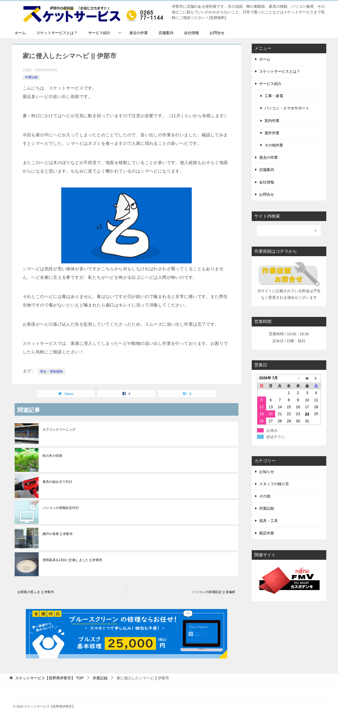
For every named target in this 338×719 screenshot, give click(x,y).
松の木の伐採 (52, 455)
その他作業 (273, 145)
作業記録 (31, 77)
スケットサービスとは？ (57, 33)
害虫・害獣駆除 (51, 371)
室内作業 (271, 121)
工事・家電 (273, 96)
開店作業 (266, 533)
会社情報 (191, 33)
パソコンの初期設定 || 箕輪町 (213, 592)
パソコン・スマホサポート (286, 108)
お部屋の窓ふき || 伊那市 (35, 592)
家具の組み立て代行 (57, 482)
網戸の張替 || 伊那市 (58, 534)
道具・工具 (268, 520)
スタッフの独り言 (274, 484)
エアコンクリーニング (59, 429)
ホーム (20, 33)
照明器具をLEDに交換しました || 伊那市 (73, 560)
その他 (264, 496)
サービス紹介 (99, 33)
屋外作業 (271, 133)
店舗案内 (165, 33)
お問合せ (217, 33)
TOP (49, 678)
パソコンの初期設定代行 (61, 508)
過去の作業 (138, 33)
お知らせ (266, 471)
